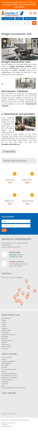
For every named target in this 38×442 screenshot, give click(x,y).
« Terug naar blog (9, 151)
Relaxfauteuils (6, 345)
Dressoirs (5, 338)
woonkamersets (14, 68)
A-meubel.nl (25, 420)
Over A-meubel (8, 18)
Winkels (19, 18)
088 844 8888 (14, 252)
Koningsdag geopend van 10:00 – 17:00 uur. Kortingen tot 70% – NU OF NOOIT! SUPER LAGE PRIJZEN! (19, 4)
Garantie (4, 367)
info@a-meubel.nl (16, 261)
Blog (3, 386)
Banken (4, 320)
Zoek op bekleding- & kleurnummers (13, 388)
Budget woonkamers (8, 334)
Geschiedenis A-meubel (9, 375)
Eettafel (4, 343)
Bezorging (5, 365)
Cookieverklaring (7, 380)
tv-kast (28, 70)
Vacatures (5, 384)
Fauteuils (4, 328)
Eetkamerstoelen (7, 340)
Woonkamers (6, 318)
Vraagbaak (5, 382)
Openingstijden (6, 363)
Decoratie (5, 349)
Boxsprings (5, 332)
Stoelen (4, 324)
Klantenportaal (30, 18)
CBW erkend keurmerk (9, 369)
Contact (4, 359)
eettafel (14, 70)
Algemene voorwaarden (9, 378)
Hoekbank (5, 336)
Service (4, 371)
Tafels (4, 326)
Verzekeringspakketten (9, 373)
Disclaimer (5, 425)
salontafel (21, 70)
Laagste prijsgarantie (8, 361)
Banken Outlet (6, 347)
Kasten (4, 322)
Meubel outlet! (6, 330)
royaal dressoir (7, 72)
